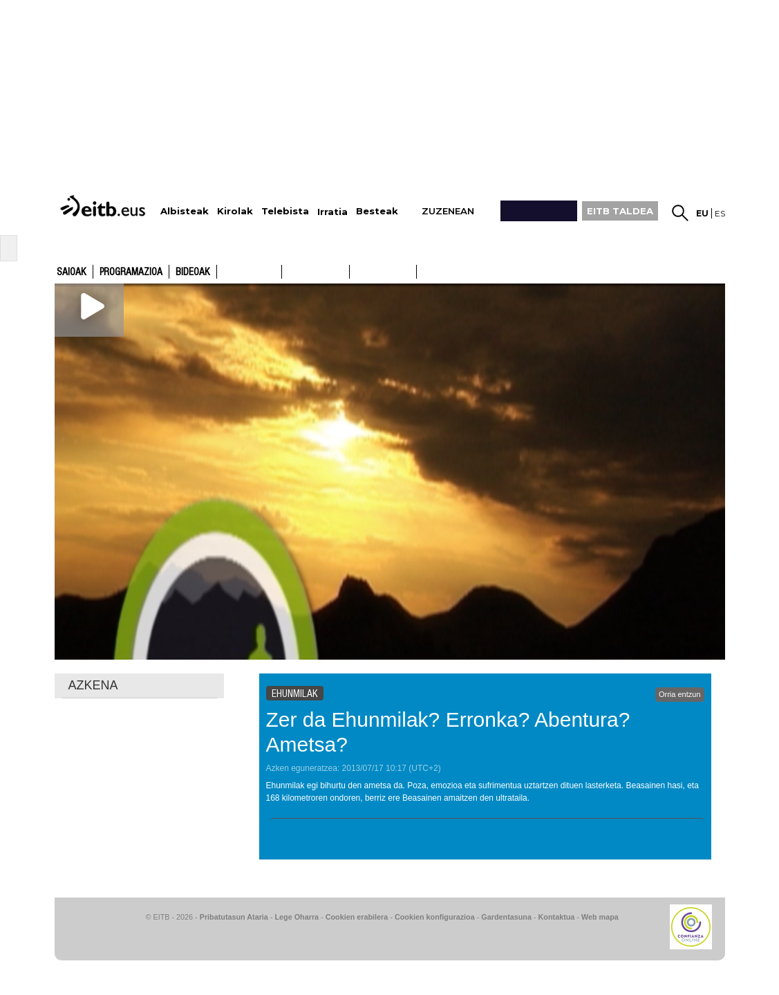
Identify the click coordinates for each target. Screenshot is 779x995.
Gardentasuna (506, 917)
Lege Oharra (297, 917)
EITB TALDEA (620, 210)
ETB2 (316, 272)
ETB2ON (423, 270)
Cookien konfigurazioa (435, 917)
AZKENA (93, 685)
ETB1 (249, 272)
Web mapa (600, 917)
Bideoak (193, 272)
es (720, 213)
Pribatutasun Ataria (234, 917)
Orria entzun (680, 694)
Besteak (377, 211)
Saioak (71, 272)
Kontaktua (556, 917)
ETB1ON (356, 270)
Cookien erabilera (357, 917)
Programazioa (131, 272)
